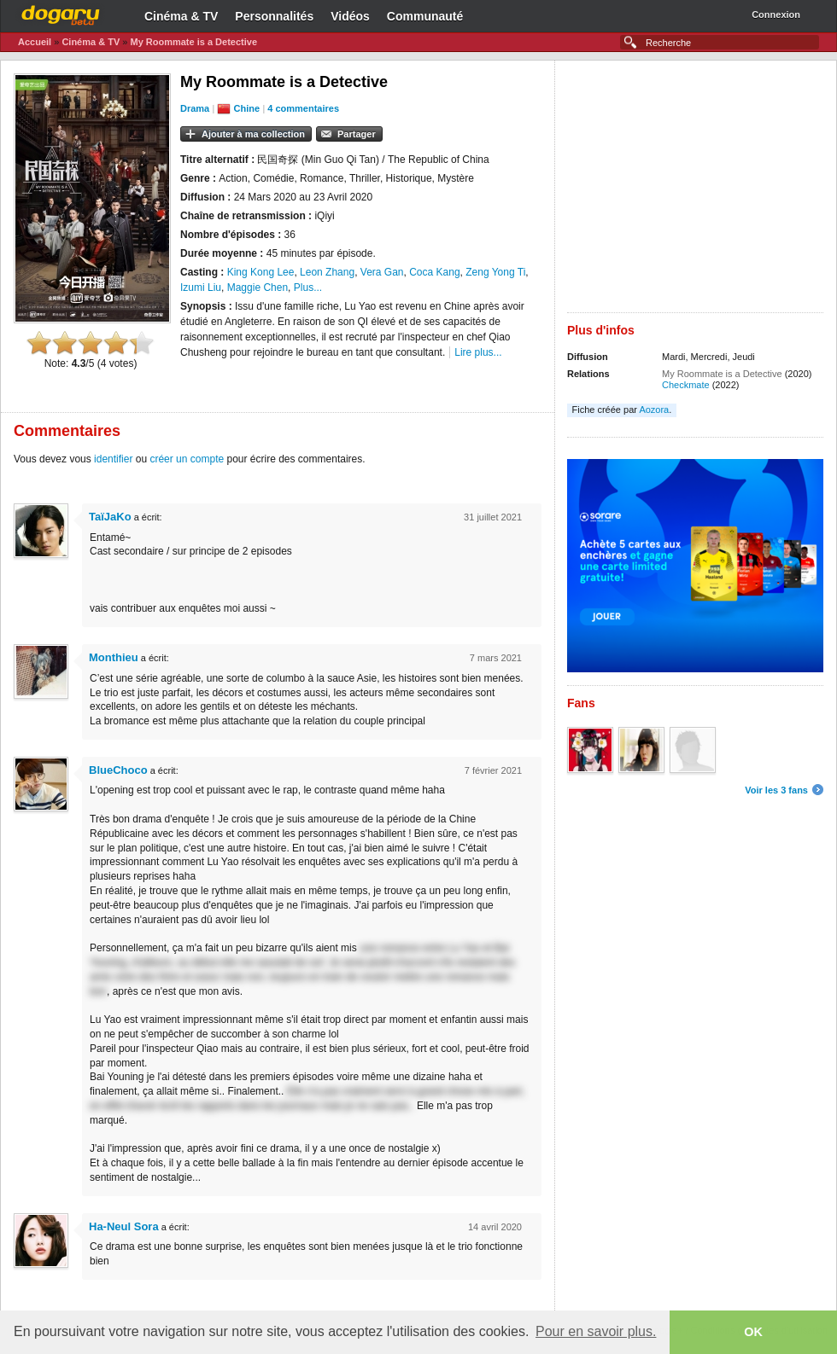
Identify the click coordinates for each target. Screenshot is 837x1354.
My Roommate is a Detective (193, 42)
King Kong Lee (261, 272)
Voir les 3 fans (776, 790)
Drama (194, 108)
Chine (247, 108)
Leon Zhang (327, 272)
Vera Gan (382, 272)
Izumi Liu (200, 287)
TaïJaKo (110, 516)
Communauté (425, 16)
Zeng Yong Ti (495, 272)
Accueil (34, 42)
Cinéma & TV (181, 16)
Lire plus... (477, 352)
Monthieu (113, 657)
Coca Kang (434, 272)
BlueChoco (118, 770)
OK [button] (753, 1332)
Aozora (654, 409)
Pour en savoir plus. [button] (596, 1331)
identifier (113, 459)
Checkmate (686, 385)
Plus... (308, 287)
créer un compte (186, 459)
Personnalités (274, 16)
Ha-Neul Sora (124, 1226)
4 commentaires (303, 108)
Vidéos (350, 16)
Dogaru (60, 13)
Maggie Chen (257, 287)
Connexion (776, 14)
